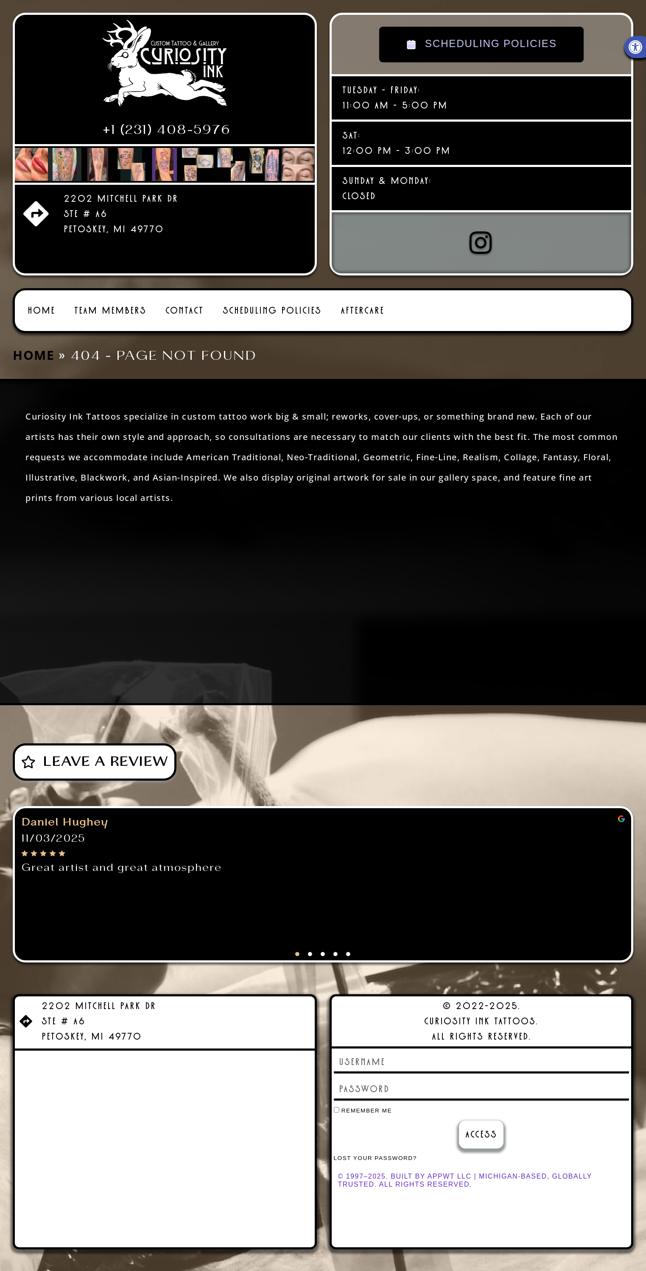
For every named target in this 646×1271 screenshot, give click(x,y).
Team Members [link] (110, 300)
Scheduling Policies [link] (272, 300)
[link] (164, 66)
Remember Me (363, 1100)
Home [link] (41, 300)
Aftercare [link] (362, 300)
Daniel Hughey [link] (64, 812)
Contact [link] (184, 300)
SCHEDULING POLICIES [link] (481, 44)
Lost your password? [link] (375, 1148)
